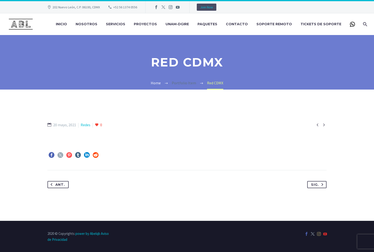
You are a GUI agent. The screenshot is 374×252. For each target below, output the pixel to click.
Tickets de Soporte (321, 24)
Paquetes (207, 24)
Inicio (61, 24)
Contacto (237, 24)
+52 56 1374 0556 (125, 7)
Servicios (115, 24)
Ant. (57, 184)
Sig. (318, 184)
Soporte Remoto (274, 24)
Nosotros (86, 24)
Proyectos (145, 24)
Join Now (206, 7)
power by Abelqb (87, 233)
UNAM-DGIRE (177, 24)
